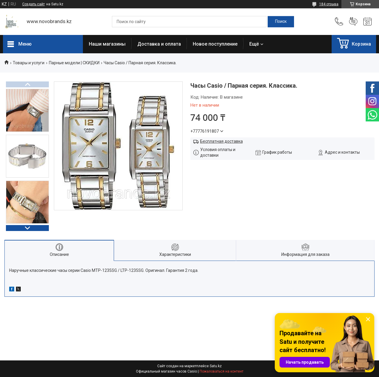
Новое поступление (215, 44)
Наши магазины (107, 44)
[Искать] (281, 21)
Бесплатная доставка (221, 141)
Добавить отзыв (353, 22)
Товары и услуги (28, 62)
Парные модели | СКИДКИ (74, 62)
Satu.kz (216, 366)
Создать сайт (33, 4)
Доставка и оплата (159, 44)
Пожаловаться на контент (221, 371)
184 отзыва (328, 4)
